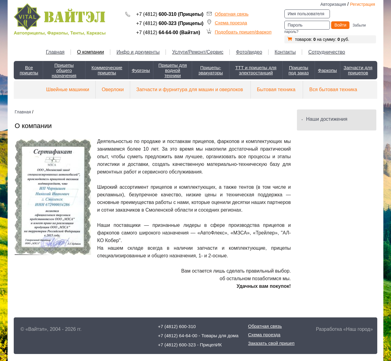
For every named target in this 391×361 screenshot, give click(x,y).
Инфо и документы (137, 52)
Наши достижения (326, 119)
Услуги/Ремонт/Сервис (197, 52)
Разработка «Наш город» (344, 329)
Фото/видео (249, 52)
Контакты (285, 52)
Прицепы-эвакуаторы (211, 70)
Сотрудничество (326, 52)
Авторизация (333, 4)
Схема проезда (231, 22)
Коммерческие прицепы (106, 70)
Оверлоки (113, 89)
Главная (55, 52)
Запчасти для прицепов (358, 70)
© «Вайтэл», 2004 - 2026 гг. (51, 329)
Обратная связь (232, 13)
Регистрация (362, 4)
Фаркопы (327, 70)
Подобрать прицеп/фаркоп (243, 31)
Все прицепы (29, 70)
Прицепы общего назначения (64, 70)
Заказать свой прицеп (271, 343)
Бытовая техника (276, 89)
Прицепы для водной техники (173, 70)
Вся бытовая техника (333, 89)
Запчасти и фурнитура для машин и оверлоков (189, 89)
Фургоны (141, 70)
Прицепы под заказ (298, 70)
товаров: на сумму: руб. (318, 39)
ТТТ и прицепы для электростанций (255, 70)
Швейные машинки (67, 89)
